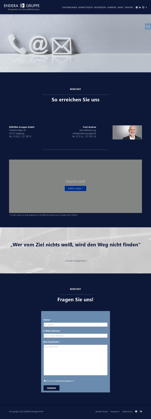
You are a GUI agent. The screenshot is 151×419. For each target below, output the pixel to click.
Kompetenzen (85, 7)
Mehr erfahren (72, 215)
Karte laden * (75, 188)
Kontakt (129, 7)
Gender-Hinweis (101, 411)
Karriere (111, 7)
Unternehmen (69, 7)
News (120, 7)
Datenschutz (127, 411)
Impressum (115, 411)
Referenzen (100, 7)
